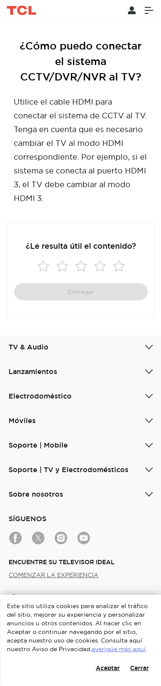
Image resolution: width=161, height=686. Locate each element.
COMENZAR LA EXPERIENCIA (53, 575)
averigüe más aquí (118, 649)
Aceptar (108, 668)
